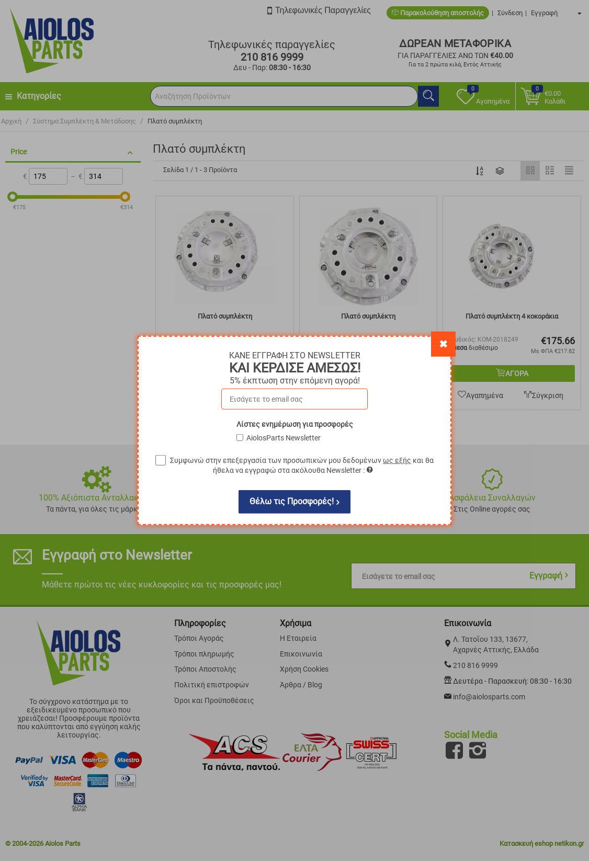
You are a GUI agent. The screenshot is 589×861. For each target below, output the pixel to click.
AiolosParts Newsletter (283, 438)
